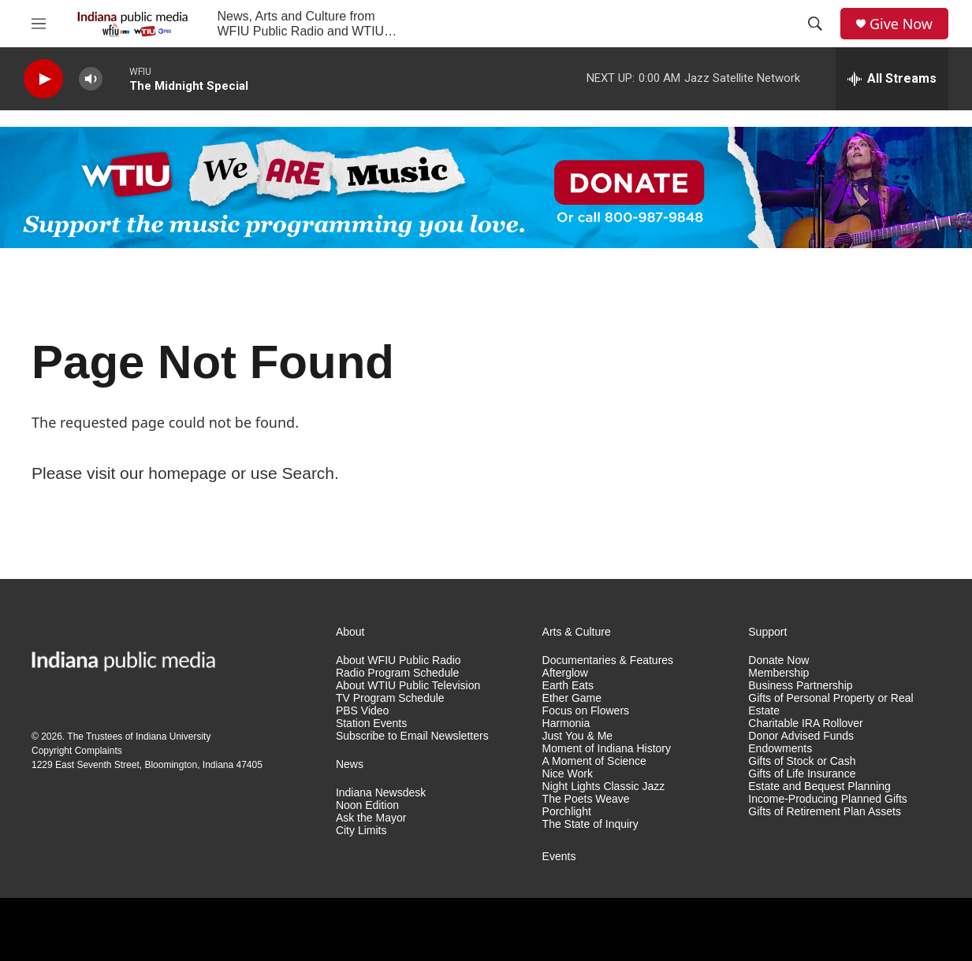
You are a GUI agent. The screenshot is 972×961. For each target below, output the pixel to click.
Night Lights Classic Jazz (603, 786)
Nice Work (567, 774)
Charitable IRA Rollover (805, 723)
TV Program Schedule (390, 698)
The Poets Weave (586, 799)
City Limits (361, 831)
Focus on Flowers (585, 711)
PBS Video (362, 711)
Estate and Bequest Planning (819, 786)
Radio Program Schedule (397, 673)
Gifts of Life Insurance (801, 774)
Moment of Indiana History (606, 749)
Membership (778, 673)
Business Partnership (800, 686)
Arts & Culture (576, 632)
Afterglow (565, 673)
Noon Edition (367, 805)
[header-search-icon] (815, 24)
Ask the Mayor (371, 818)
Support (767, 632)
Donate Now (778, 660)
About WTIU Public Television (408, 686)
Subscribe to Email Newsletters (412, 736)
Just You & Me (577, 736)
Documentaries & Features (608, 660)
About (350, 632)
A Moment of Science (594, 761)
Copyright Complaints (77, 750)
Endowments (780, 749)
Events (559, 857)
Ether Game (571, 698)
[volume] (90, 79)
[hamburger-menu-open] (39, 23)
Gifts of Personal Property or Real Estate (830, 704)
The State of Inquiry (590, 824)
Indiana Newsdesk (381, 793)
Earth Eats (568, 686)
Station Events (371, 723)
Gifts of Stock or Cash (801, 761)
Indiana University (173, 736)
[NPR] (71, 929)
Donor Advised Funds (801, 736)
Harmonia (566, 723)
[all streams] (892, 78)
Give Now (901, 24)
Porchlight (566, 812)
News (349, 764)
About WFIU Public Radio (398, 660)
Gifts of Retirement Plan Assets (824, 812)
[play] (43, 79)
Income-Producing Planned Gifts (827, 799)
